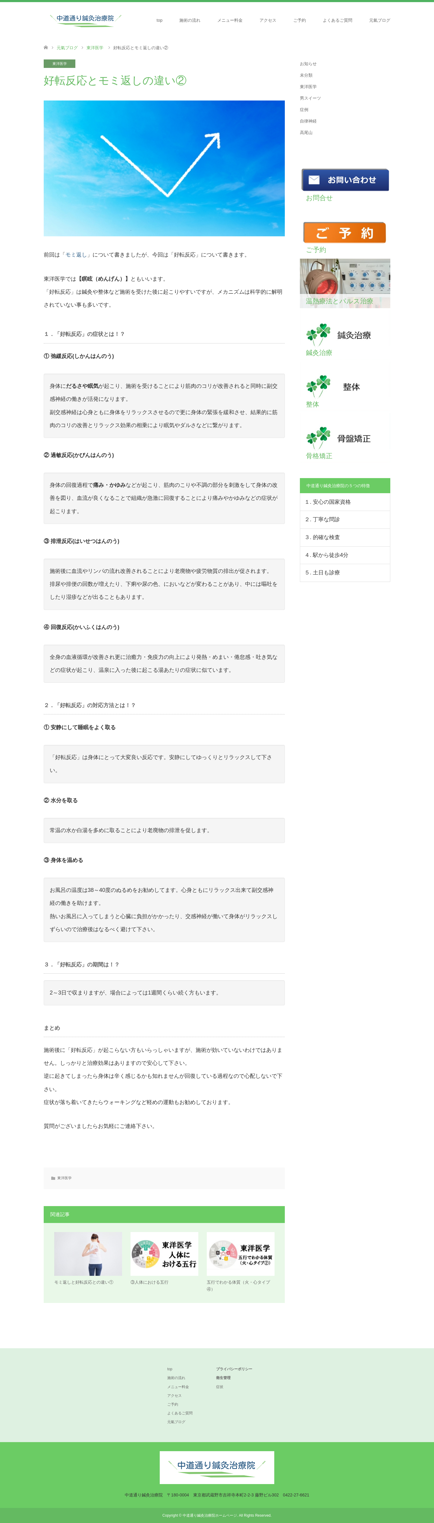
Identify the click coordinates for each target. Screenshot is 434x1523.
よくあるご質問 (337, 20)
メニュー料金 (230, 20)
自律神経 (308, 121)
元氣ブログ (379, 20)
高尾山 (306, 132)
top (159, 20)
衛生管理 (223, 1378)
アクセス (267, 20)
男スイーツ (310, 98)
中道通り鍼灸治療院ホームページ (210, 1515)
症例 (304, 109)
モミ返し (76, 255)
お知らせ (308, 63)
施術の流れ (189, 20)
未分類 (306, 75)
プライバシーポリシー (234, 1369)
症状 (219, 1387)
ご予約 (299, 20)
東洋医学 (59, 64)
